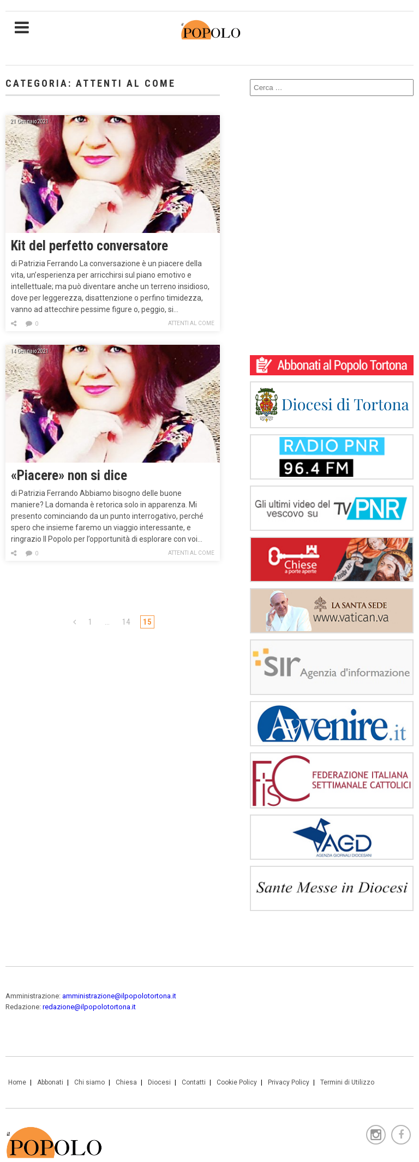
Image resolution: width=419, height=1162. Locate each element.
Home (17, 1082)
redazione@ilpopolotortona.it (89, 1007)
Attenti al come (191, 323)
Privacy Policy (288, 1082)
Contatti (194, 1082)
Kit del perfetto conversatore (89, 246)
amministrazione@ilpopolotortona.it (119, 996)
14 (126, 622)
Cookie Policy (237, 1082)
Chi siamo (89, 1082)
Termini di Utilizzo (347, 1082)
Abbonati (50, 1082)
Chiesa (126, 1082)
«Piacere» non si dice (69, 475)
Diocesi (159, 1082)
